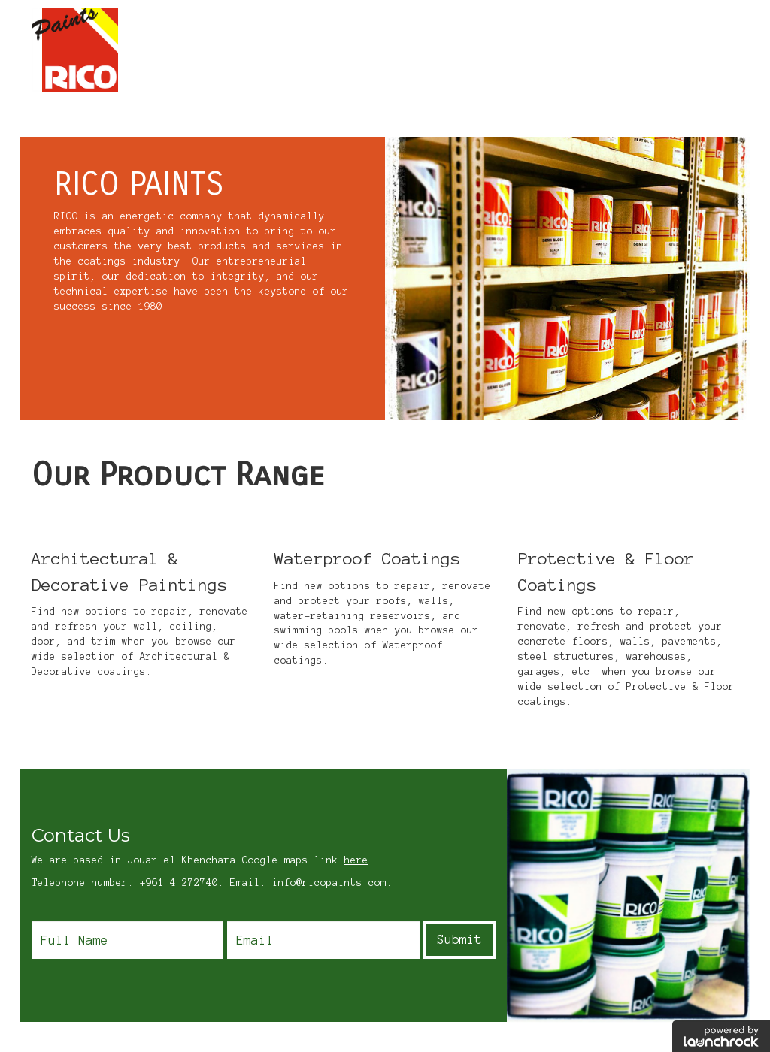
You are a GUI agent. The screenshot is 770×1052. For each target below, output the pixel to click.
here (356, 860)
